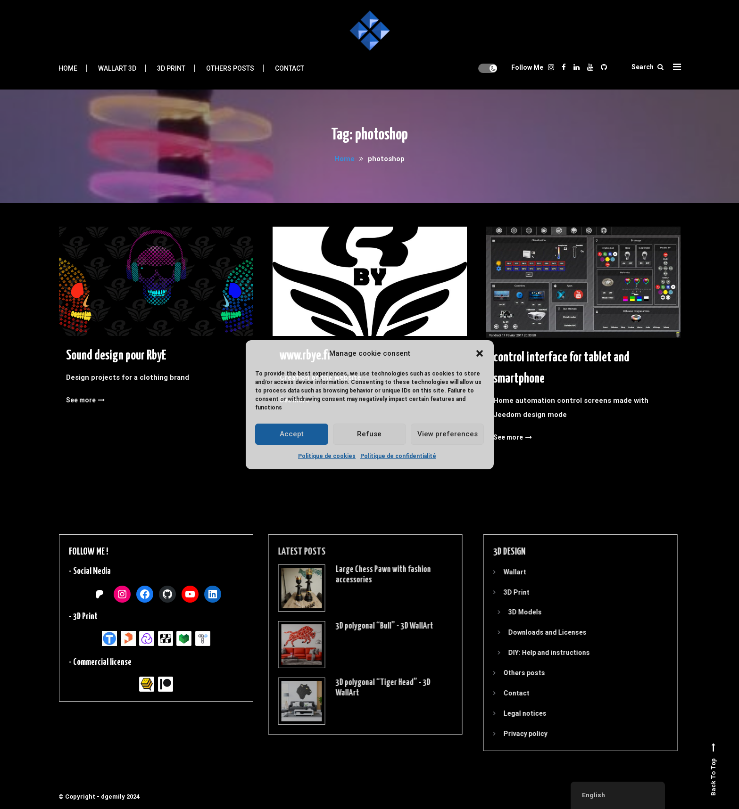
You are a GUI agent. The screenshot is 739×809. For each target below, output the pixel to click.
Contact (289, 68)
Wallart (501, 572)
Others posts (230, 68)
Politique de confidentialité (398, 456)
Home (67, 68)
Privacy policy (512, 733)
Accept (292, 434)
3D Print (171, 68)
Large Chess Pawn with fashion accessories (369, 574)
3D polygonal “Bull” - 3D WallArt (370, 625)
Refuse (369, 434)
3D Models (512, 612)
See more (85, 402)
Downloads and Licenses (534, 632)
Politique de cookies (327, 456)
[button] (479, 353)
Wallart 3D (117, 68)
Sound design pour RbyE (116, 357)
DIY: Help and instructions (536, 652)
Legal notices (511, 713)
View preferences (447, 434)
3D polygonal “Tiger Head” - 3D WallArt (369, 687)
